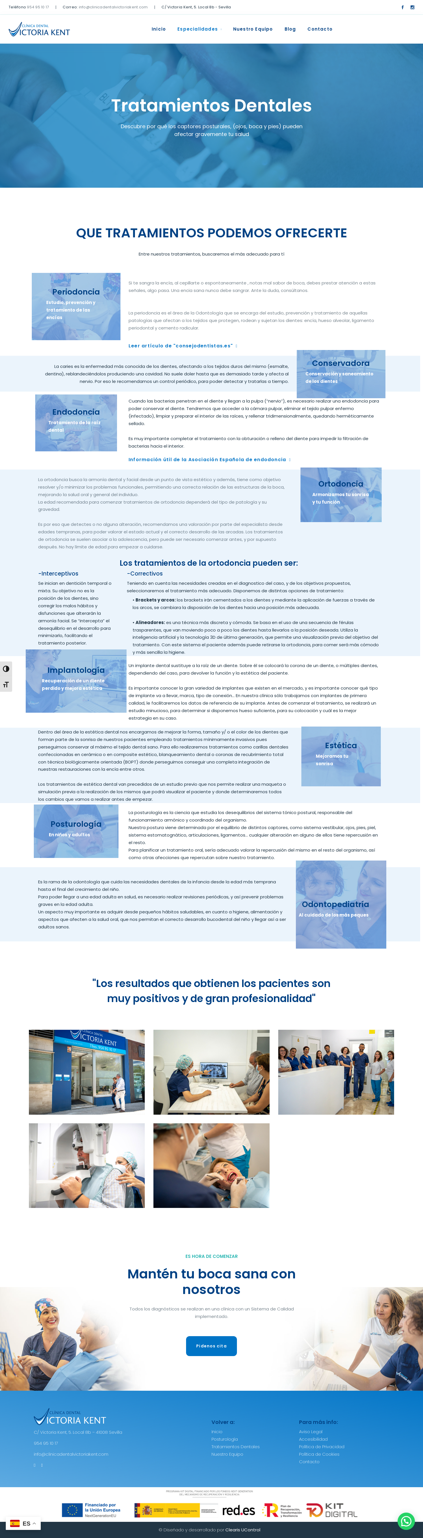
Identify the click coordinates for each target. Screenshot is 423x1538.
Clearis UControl (242, 1530)
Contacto (320, 29)
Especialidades (197, 29)
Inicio (159, 29)
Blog (290, 29)
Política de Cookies (319, 1454)
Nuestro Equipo (253, 29)
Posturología (225, 1439)
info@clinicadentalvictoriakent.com (113, 7)
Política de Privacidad (321, 1447)
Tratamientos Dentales (236, 1447)
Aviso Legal (310, 1432)
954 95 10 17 (38, 7)
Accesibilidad (313, 1439)
